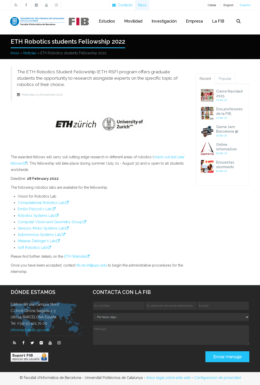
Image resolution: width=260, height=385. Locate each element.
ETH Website (75, 257)
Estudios (107, 21)
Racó (142, 5)
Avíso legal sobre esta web (168, 378)
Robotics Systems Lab (36, 216)
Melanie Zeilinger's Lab (37, 241)
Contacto (122, 5)
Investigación (164, 21)
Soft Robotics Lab (32, 248)
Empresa (194, 21)
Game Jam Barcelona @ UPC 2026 (227, 131)
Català (212, 5)
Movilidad (133, 21)
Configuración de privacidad (217, 378)
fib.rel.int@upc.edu (91, 266)
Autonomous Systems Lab (39, 235)
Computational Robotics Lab (41, 203)
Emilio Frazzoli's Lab (35, 209)
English (228, 5)
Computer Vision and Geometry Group (50, 222)
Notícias (29, 53)
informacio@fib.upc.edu (30, 330)
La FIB (218, 21)
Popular (225, 79)
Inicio (15, 53)
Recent (205, 79)
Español (245, 5)
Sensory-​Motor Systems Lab (41, 228)
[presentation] (131, 359)
